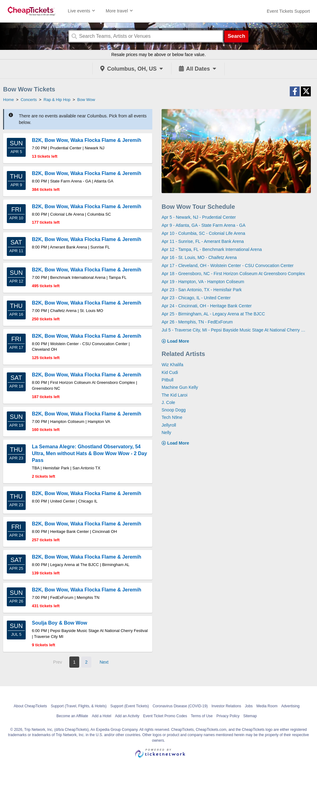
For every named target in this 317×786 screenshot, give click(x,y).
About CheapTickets (30, 706)
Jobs (249, 706)
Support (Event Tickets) (129, 706)
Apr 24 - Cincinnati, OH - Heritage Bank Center (207, 305)
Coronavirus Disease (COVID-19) (180, 706)
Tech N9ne (172, 417)
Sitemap (250, 716)
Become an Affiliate (72, 716)
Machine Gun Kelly (180, 387)
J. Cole (168, 402)
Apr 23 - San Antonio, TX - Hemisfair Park (202, 289)
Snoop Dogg (174, 409)
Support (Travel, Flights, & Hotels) (78, 706)
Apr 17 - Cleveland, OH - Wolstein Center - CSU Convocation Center (227, 265)
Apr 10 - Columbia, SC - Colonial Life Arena (203, 233)
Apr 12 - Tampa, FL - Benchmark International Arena (212, 249)
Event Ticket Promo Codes (165, 716)
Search (236, 36)
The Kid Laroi (174, 395)
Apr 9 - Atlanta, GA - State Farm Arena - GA (203, 225)
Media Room (266, 706)
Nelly (166, 432)
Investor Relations (226, 706)
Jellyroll (169, 425)
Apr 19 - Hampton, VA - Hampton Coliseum (203, 281)
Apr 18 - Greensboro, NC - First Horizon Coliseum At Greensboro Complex (233, 273)
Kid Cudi (170, 372)
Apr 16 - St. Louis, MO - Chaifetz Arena (199, 257)
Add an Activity (127, 716)
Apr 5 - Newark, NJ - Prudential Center (199, 217)
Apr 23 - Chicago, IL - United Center (196, 297)
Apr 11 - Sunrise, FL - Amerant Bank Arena (203, 241)
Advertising (290, 706)
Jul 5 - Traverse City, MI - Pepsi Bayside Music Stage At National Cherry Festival (234, 329)
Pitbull (167, 379)
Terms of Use (202, 716)
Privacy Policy (228, 716)
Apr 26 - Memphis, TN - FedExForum (197, 321)
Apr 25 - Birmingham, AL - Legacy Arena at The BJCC (213, 313)
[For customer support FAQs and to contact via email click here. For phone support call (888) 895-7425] (288, 11)
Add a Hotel (101, 716)
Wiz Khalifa (172, 364)
